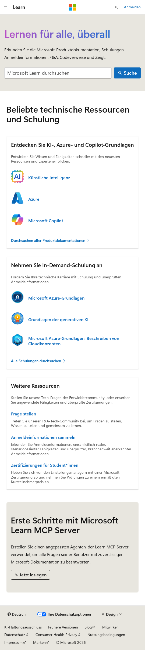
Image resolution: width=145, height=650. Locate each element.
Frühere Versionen (63, 627)
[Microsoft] (72, 7)
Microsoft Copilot (45, 220)
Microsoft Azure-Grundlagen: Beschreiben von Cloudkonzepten (73, 341)
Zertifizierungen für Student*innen (44, 465)
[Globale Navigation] (5, 7)
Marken (39, 642)
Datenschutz (14, 634)
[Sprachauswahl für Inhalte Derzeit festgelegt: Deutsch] (16, 614)
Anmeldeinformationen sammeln (43, 437)
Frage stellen (23, 413)
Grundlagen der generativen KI (58, 319)
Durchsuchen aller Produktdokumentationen (50, 240)
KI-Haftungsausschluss (23, 627)
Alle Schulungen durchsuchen (38, 360)
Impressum (13, 642)
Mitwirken (110, 627)
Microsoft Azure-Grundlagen (56, 298)
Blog (88, 627)
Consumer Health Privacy (56, 634)
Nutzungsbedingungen (106, 634)
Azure (34, 199)
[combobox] (58, 72)
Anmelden (132, 6)
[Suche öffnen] (116, 7)
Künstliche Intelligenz (49, 177)
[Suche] (127, 72)
